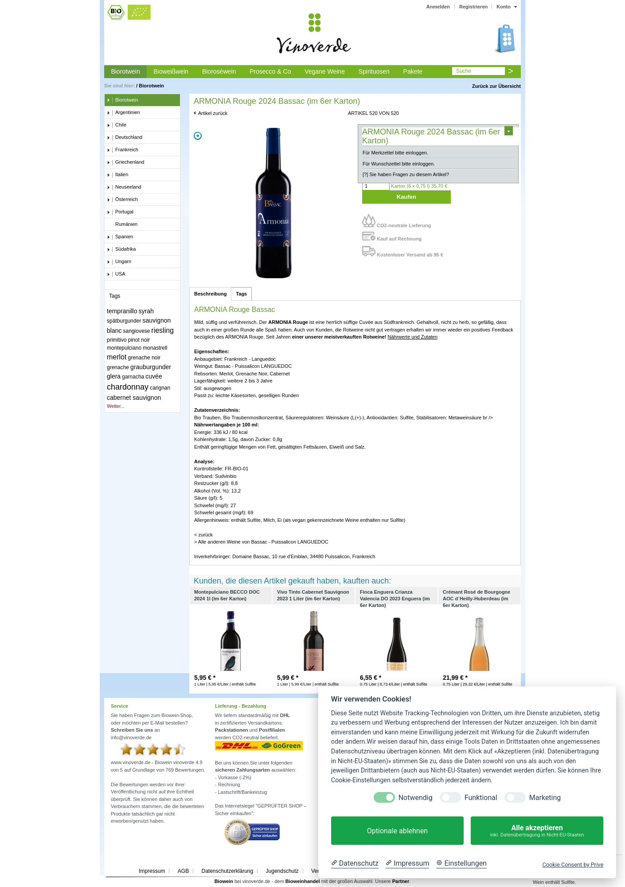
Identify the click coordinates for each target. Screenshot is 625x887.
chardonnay (127, 386)
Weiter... (116, 406)
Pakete (413, 71)
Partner (401, 881)
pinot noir (139, 340)
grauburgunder (150, 367)
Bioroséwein (219, 71)
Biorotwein (125, 71)
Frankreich (122, 150)
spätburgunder (124, 321)
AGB (183, 871)
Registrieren (473, 6)
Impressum (152, 871)
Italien (117, 175)
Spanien (120, 237)
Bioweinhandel (302, 881)
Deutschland (124, 137)
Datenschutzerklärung (227, 871)
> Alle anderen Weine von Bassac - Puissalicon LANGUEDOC (261, 541)
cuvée (153, 376)
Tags (241, 293)
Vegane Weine (325, 71)
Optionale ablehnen (397, 831)
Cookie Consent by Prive (572, 864)
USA (116, 274)
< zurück (203, 534)
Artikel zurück (212, 113)
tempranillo (122, 311)
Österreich (122, 200)
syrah (146, 311)
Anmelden (438, 6)
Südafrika (121, 249)
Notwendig (415, 797)
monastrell (155, 348)
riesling (162, 330)
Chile (116, 125)
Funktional (481, 797)
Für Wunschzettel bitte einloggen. (399, 163)
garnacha (133, 377)
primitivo (117, 340)
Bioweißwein (171, 71)
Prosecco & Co (270, 71)
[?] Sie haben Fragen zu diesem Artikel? (406, 174)
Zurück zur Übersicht (496, 86)
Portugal (120, 212)
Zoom (198, 136)
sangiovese (136, 331)
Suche (463, 71)
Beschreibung (210, 293)
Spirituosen (374, 71)
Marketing (545, 797)
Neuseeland (124, 187)
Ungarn (119, 262)
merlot (116, 357)
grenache (118, 367)
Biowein (224, 881)
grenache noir (144, 358)
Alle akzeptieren (537, 831)
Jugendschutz (282, 871)
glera (114, 376)
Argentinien (123, 113)
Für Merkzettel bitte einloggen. (395, 152)
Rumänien (122, 224)
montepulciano (124, 348)
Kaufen (406, 196)
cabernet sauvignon (134, 397)
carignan (160, 388)
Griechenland (125, 162)
